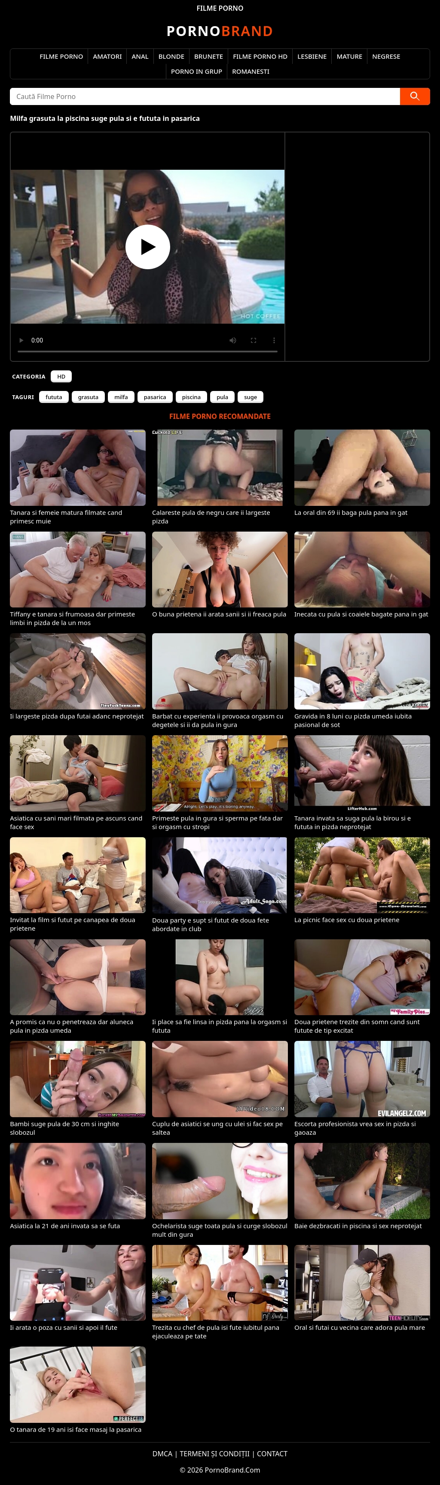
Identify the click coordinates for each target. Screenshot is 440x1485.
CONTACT (272, 1453)
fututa (54, 397)
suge (250, 397)
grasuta (88, 397)
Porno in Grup (196, 71)
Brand (219, 30)
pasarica (155, 397)
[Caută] (415, 96)
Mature (349, 56)
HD (61, 376)
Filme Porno (61, 56)
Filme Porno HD (260, 56)
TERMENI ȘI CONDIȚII (215, 1453)
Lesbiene (312, 56)
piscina (191, 397)
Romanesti (250, 71)
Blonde (171, 56)
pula (222, 397)
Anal (139, 56)
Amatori (107, 56)
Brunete (208, 56)
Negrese (386, 56)
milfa (121, 397)
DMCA (163, 1453)
